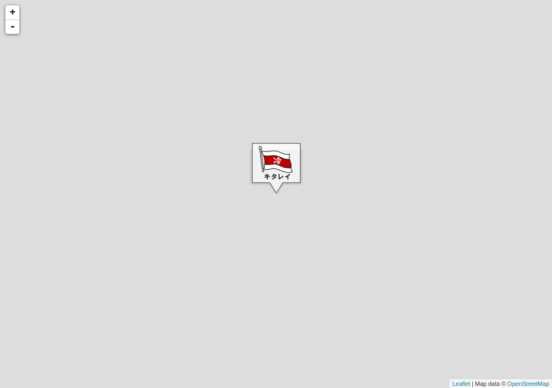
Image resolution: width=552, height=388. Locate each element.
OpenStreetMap (528, 383)
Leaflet (461, 383)
